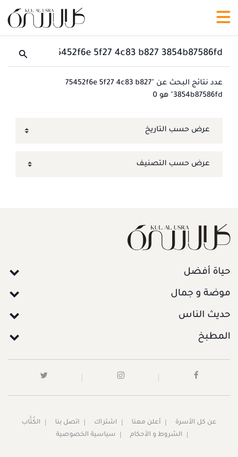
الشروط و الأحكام (156, 434)
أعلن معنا (146, 422)
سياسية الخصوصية (86, 434)
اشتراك (105, 422)
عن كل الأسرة (195, 422)
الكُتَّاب (31, 422)
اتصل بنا (67, 422)
